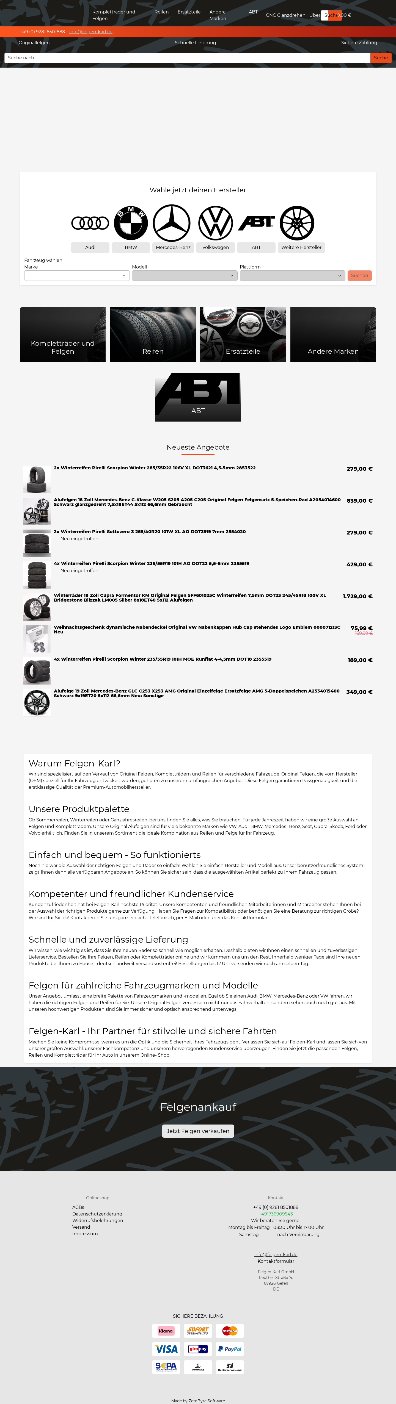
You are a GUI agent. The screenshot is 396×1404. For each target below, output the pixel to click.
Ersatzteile (189, 12)
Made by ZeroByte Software (198, 1401)
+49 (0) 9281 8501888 (275, 1207)
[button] (276, 1261)
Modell (139, 267)
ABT (253, 12)
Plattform (250, 267)
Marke (31, 267)
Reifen (162, 12)
